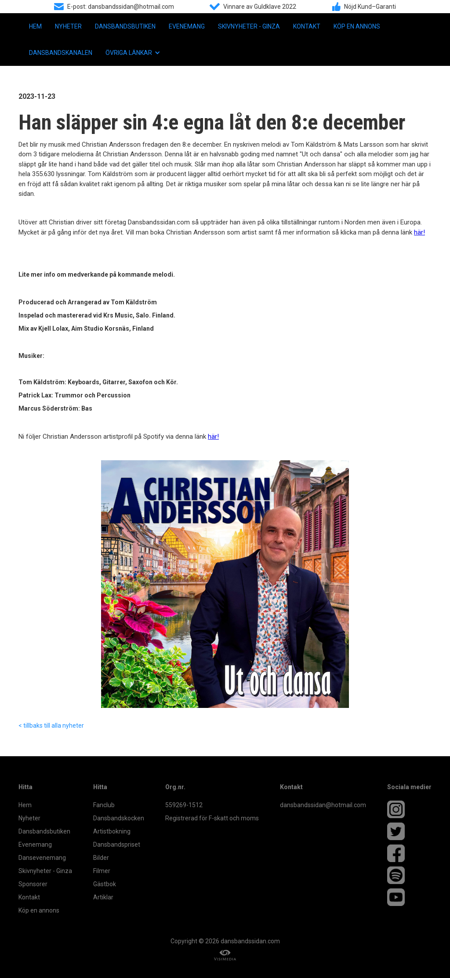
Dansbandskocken (118, 818)
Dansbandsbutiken (125, 26)
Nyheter (68, 26)
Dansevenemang (42, 857)
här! (419, 232)
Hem (35, 26)
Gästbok (104, 884)
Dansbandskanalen (60, 52)
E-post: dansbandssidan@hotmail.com (120, 6)
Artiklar (103, 897)
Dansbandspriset (116, 844)
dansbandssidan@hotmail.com (323, 804)
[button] (133, 53)
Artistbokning (112, 831)
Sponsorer (32, 884)
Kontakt (306, 26)
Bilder (101, 857)
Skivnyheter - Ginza (249, 26)
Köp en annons (357, 26)
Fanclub (104, 804)
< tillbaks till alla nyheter (51, 725)
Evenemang (187, 26)
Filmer (101, 870)
